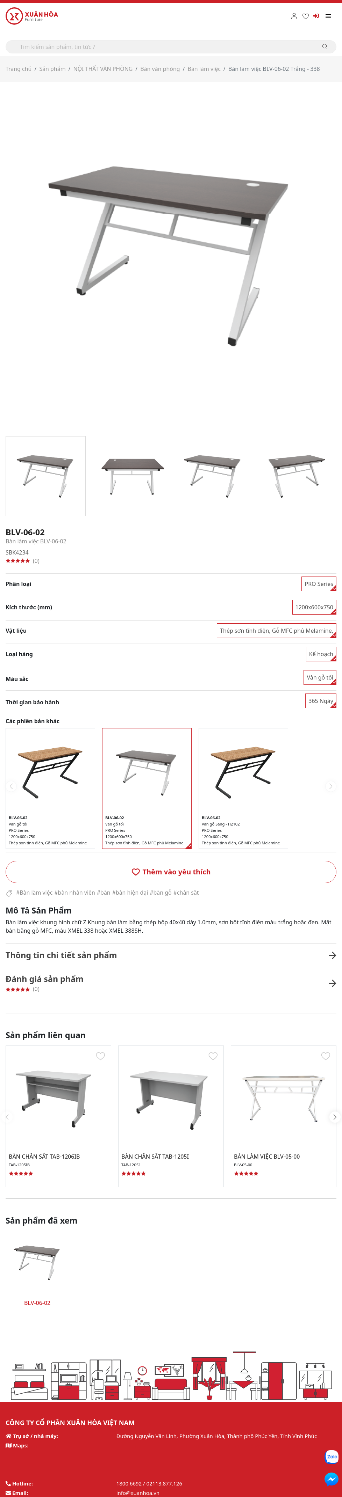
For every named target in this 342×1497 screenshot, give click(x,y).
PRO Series (319, 583)
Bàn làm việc (204, 69)
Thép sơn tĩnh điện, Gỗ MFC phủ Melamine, (276, 630)
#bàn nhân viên (75, 892)
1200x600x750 (314, 607)
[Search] (171, 46)
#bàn (104, 892)
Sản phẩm (53, 69)
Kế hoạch (321, 654)
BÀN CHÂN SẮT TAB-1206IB (44, 1156)
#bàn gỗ (161, 892)
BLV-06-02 (37, 1303)
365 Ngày (320, 700)
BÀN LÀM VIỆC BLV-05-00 (267, 1156)
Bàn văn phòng (161, 69)
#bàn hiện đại (131, 892)
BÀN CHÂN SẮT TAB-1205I (155, 1156)
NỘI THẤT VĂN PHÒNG (103, 69)
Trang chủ (19, 69)
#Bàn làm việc (34, 892)
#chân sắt (187, 892)
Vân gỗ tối (320, 677)
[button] (171, 871)
